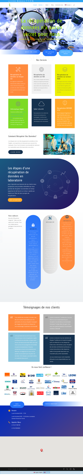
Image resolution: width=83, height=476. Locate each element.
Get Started (15, 200)
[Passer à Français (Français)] (46, 472)
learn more (16, 152)
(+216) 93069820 (12, 1)
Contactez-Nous (64, 52)
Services (40, 5)
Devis (47, 5)
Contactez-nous (59, 5)
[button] (42, 450)
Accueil (35, 5)
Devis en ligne (31, 52)
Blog (52, 5)
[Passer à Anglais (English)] (38, 472)
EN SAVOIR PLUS (49, 52)
